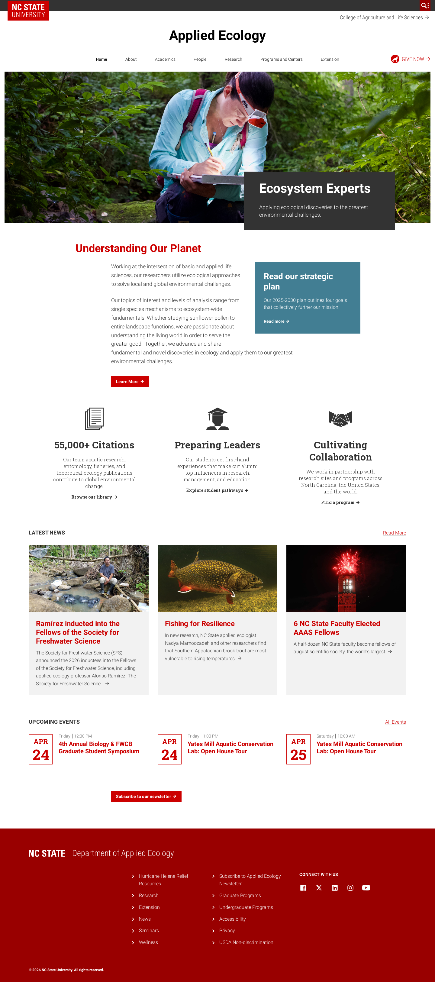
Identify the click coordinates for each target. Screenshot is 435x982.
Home (101, 59)
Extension (330, 59)
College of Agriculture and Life (385, 17)
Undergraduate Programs (246, 907)
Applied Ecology (217, 35)
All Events (395, 722)
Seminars (149, 930)
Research (233, 59)
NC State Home (28, 10)
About (131, 59)
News (145, 919)
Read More (394, 533)
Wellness (148, 942)
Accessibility (232, 919)
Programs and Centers (281, 59)
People (200, 59)
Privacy (227, 930)
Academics (165, 59)
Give (411, 59)
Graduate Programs (240, 895)
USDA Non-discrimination (246, 942)
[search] (425, 5)
